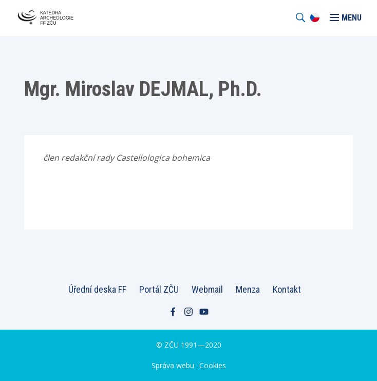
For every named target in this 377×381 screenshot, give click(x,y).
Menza (248, 289)
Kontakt (287, 289)
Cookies (212, 365)
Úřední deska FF (97, 289)
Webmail (207, 289)
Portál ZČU (159, 289)
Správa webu (173, 365)
